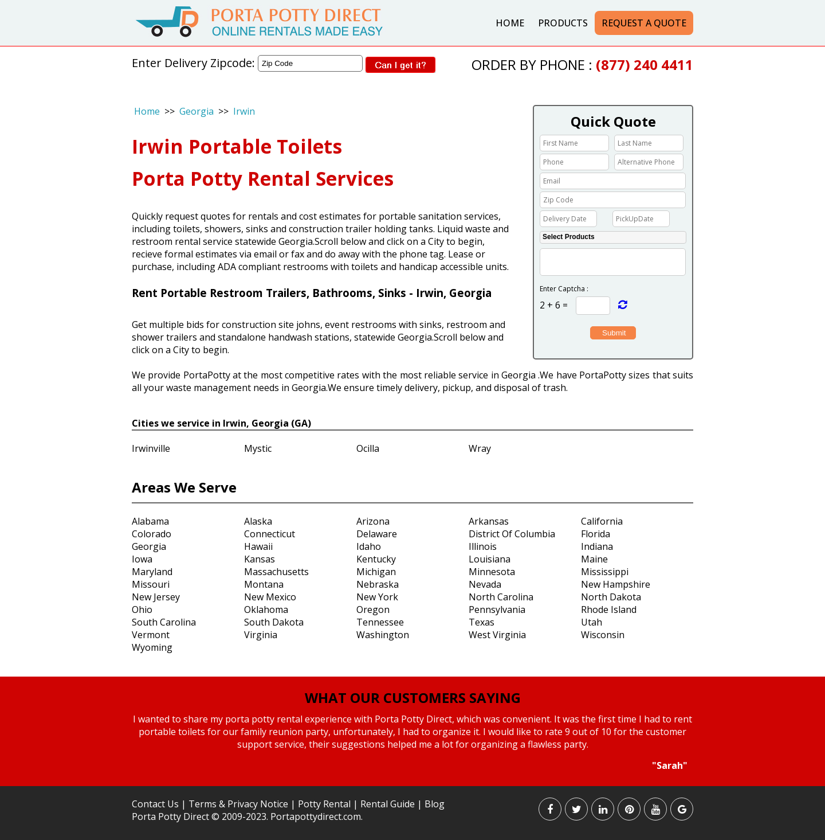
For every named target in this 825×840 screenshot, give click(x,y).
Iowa (142, 559)
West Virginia (497, 634)
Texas (481, 622)
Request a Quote (644, 23)
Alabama (150, 521)
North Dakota (611, 597)
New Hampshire (615, 584)
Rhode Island (609, 609)
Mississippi (604, 571)
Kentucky (376, 559)
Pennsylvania (497, 609)
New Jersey (156, 597)
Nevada (485, 584)
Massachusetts (276, 571)
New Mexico (270, 597)
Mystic (258, 448)
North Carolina (501, 597)
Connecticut (269, 534)
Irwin (244, 111)
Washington (382, 634)
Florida (595, 534)
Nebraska (377, 584)
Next (701, 743)
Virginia (260, 634)
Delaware (376, 534)
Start (408, 782)
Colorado (151, 534)
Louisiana (489, 559)
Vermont (151, 634)
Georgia (196, 111)
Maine (594, 559)
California (602, 521)
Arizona (373, 521)
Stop (417, 782)
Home (510, 23)
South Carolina (164, 622)
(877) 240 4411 (644, 64)
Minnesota (492, 571)
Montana (264, 584)
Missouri (151, 584)
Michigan (376, 571)
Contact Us (155, 804)
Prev (122, 743)
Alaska (258, 521)
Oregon (373, 609)
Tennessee (380, 622)
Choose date (603, 217)
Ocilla (367, 448)
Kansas (259, 559)
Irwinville (151, 448)
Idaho (368, 546)
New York (377, 597)
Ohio (142, 609)
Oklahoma (266, 609)
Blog (435, 804)
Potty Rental (324, 804)
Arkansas (489, 521)
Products (563, 23)
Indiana (597, 546)
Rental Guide (388, 804)
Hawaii (258, 546)
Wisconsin (602, 634)
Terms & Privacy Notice (238, 804)
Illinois (483, 546)
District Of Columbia (512, 534)
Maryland (152, 571)
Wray (480, 448)
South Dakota (274, 622)
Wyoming (152, 647)
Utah (591, 622)
